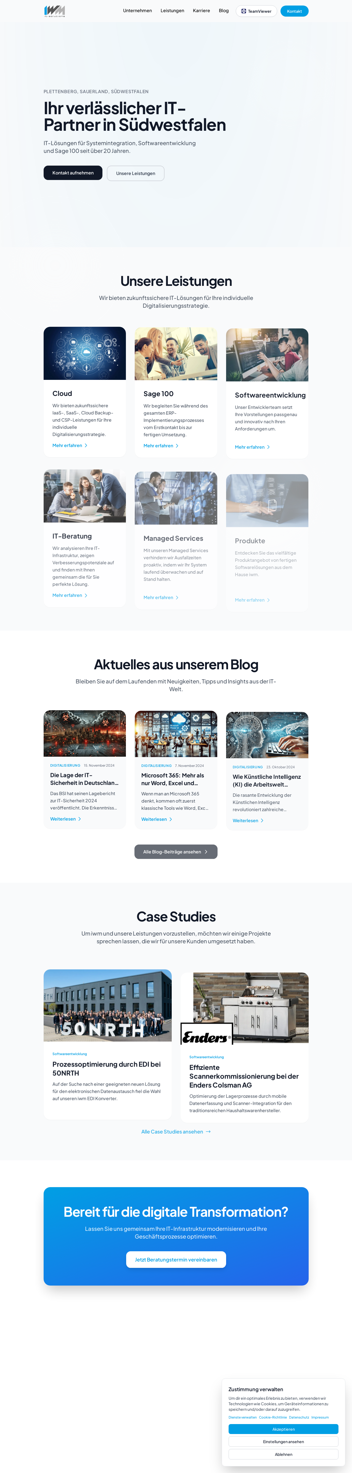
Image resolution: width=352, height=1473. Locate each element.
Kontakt (294, 11)
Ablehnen (283, 1454)
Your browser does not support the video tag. (278, 134)
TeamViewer (256, 11)
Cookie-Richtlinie (273, 1417)
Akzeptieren (283, 1429)
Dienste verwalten (243, 1417)
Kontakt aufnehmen (73, 173)
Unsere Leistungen (135, 173)
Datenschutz (299, 1417)
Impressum (320, 1417)
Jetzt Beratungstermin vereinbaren (176, 1270)
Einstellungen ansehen (283, 1441)
